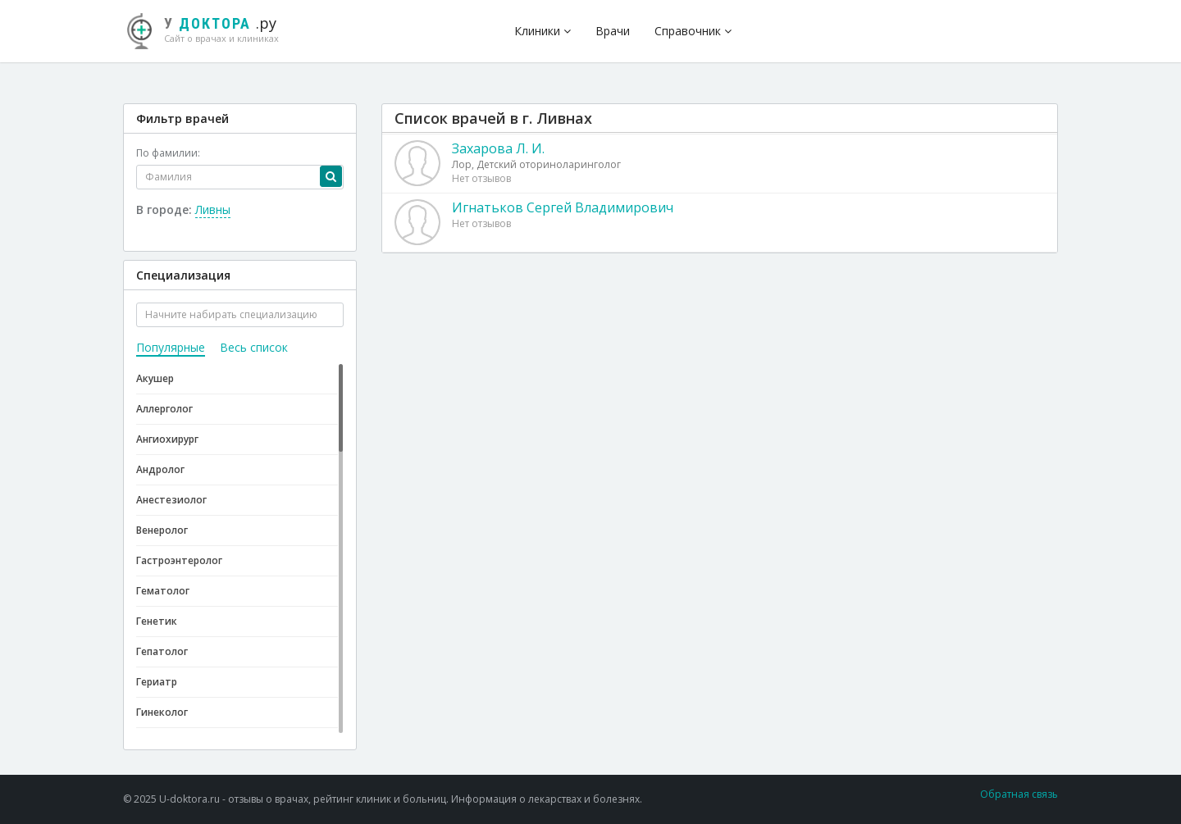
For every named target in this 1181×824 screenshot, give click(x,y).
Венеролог (162, 530)
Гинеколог (162, 712)
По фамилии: (168, 153)
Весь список (254, 347)
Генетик (156, 621)
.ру (209, 28)
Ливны (212, 209)
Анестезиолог (171, 500)
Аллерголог (164, 409)
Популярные (170, 347)
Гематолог (162, 591)
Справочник (693, 31)
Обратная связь (1019, 794)
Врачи (612, 31)
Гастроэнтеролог (179, 560)
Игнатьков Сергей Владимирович (562, 207)
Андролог (160, 469)
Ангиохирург (167, 439)
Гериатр (156, 682)
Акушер (155, 378)
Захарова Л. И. (498, 148)
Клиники (542, 31)
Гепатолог (162, 651)
